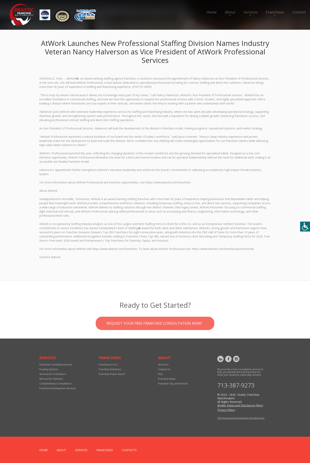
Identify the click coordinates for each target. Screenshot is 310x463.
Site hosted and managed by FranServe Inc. (241, 418)
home (43, 450)
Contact (299, 12)
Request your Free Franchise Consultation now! (154, 333)
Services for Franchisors (52, 374)
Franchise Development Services (57, 388)
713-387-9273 (235, 385)
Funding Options (48, 369)
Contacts (129, 450)
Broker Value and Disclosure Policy (240, 405)
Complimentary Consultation (55, 383)
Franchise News (166, 378)
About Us (163, 364)
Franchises (275, 12)
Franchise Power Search (112, 374)
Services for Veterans (51, 378)
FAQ (160, 374)
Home (212, 12)
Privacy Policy (226, 410)
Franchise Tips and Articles (173, 383)
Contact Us (164, 369)
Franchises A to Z (108, 364)
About (230, 12)
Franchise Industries (110, 369)
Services (251, 12)
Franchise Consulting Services (55, 364)
